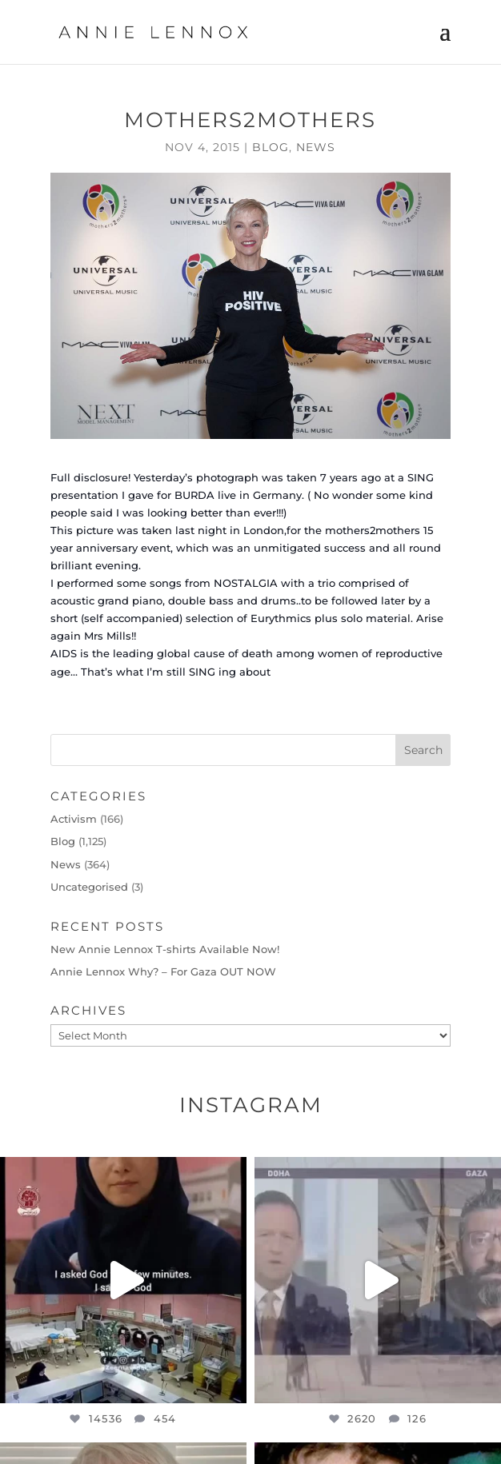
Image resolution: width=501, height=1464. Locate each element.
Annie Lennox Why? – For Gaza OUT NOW (163, 971)
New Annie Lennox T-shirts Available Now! (164, 949)
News (315, 147)
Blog (270, 147)
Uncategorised (89, 886)
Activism (73, 818)
